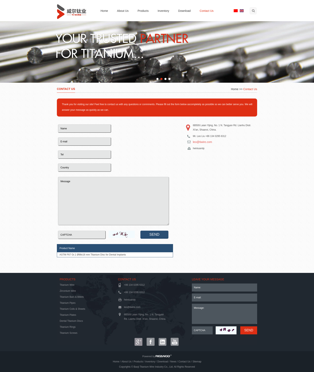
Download (184, 10)
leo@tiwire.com (202, 142)
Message (113, 201)
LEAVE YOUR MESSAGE (208, 279)
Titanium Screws (68, 333)
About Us (123, 10)
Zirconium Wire (68, 291)
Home (104, 10)
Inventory (163, 10)
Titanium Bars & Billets (72, 297)
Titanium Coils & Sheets (72, 309)
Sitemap (196, 361)
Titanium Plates (68, 315)
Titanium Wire (67, 285)
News (173, 361)
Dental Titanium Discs (71, 321)
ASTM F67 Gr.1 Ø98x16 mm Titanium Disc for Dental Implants (92, 254)
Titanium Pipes (67, 303)
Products (143, 10)
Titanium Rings (68, 327)
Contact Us (206, 10)
